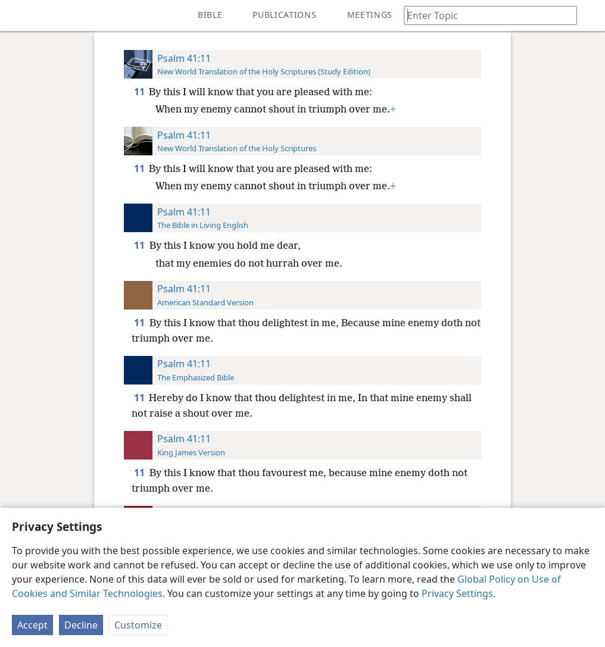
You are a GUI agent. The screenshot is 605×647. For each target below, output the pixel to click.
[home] (17, 15)
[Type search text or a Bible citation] (484, 15)
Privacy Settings (457, 593)
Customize (138, 625)
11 (140, 91)
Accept (32, 625)
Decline (81, 625)
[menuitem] (17, 15)
